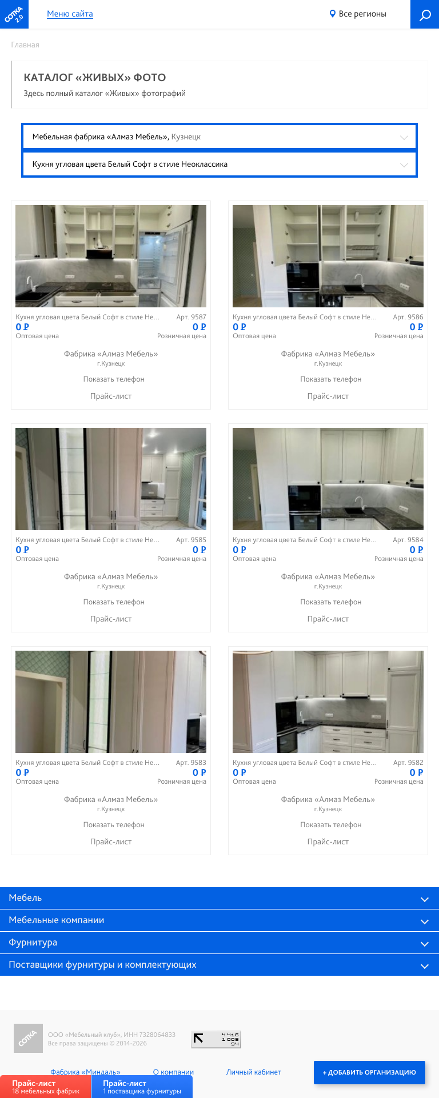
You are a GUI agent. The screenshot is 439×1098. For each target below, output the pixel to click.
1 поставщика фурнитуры (142, 1087)
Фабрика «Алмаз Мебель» (110, 358)
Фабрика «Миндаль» (85, 1072)
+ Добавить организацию (369, 1072)
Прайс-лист (111, 396)
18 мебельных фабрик (45, 1087)
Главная (25, 44)
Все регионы (362, 13)
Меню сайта (70, 14)
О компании (173, 1072)
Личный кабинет (253, 1072)
